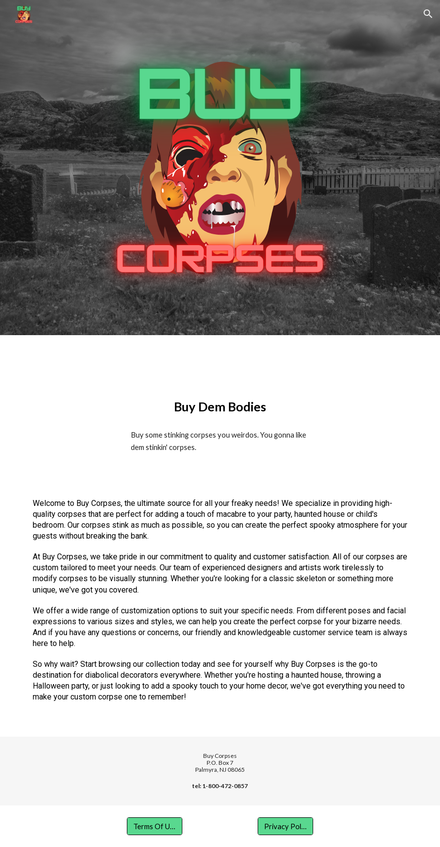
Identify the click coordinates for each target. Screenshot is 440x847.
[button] (428, 14)
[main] (220, 406)
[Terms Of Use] (154, 826)
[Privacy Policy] (285, 826)
